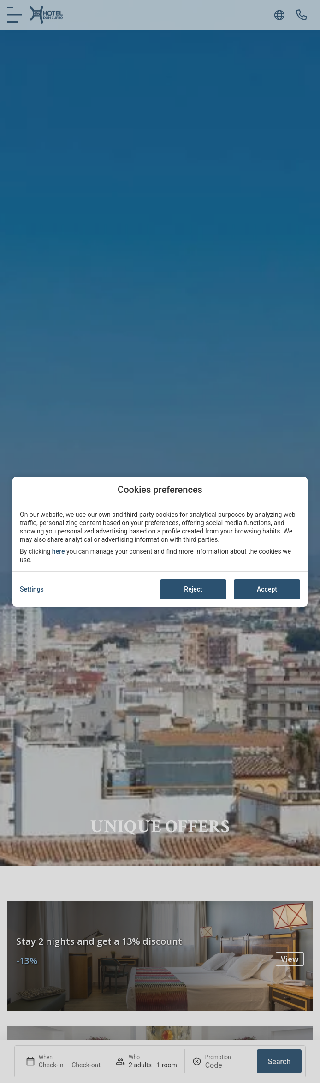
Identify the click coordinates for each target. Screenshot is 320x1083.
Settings (32, 589)
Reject (193, 589)
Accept (267, 589)
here (58, 551)
